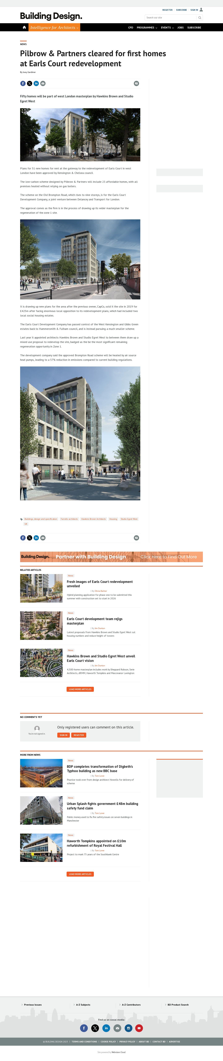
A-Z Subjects (83, 1004)
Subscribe (181, 10)
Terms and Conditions (84, 1041)
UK (26, 524)
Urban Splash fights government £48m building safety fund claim (102, 805)
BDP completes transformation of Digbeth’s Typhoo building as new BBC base (100, 768)
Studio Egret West (129, 519)
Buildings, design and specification (41, 519)
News (23, 44)
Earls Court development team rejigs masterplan (94, 621)
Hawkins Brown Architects (93, 519)
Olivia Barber (101, 591)
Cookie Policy (108, 1041)
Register (167, 10)
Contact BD (159, 1041)
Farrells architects (69, 519)
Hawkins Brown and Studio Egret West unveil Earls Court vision (101, 658)
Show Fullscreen (23, 111)
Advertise (174, 1041)
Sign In (194, 10)
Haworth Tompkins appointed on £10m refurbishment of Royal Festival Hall (96, 843)
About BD (144, 1041)
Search (199, 17)
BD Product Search (178, 1004)
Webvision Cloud (118, 1052)
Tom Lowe (99, 775)
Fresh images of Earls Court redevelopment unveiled (100, 583)
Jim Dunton (100, 628)
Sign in (63, 735)
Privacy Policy (127, 1041)
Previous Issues (33, 1004)
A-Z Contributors (131, 1004)
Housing (113, 519)
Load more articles (80, 689)
